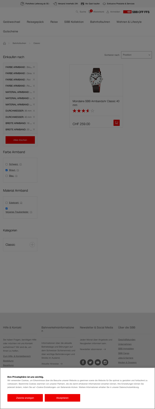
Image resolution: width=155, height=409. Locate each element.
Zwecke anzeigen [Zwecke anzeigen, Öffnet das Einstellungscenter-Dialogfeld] (25, 398)
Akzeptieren (62, 398)
